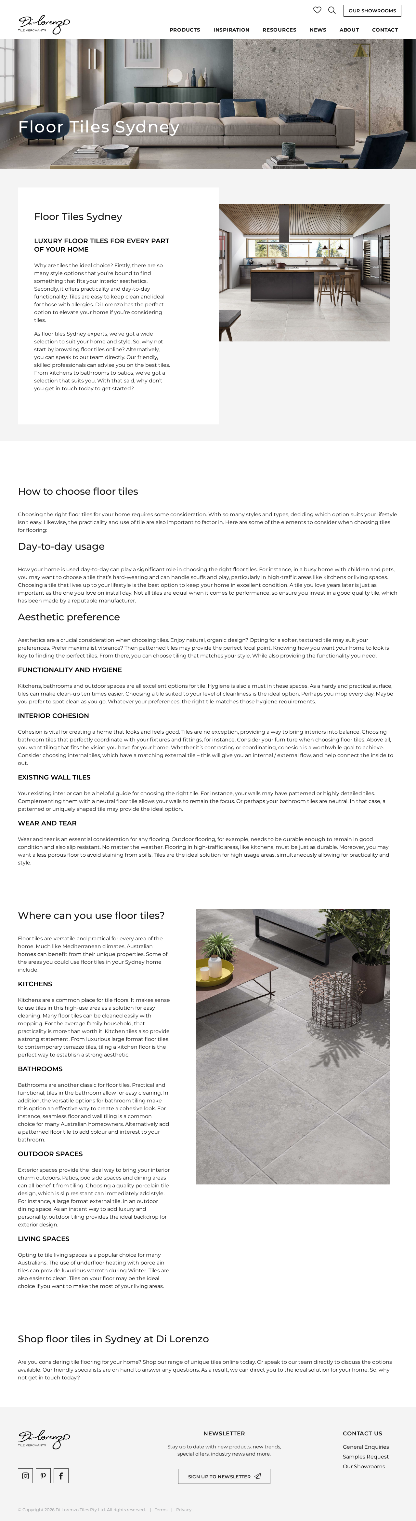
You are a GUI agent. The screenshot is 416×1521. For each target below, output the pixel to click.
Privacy (183, 1510)
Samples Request (366, 1457)
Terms (161, 1510)
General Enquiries (366, 1447)
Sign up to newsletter (219, 1477)
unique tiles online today (222, 1362)
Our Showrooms (372, 11)
